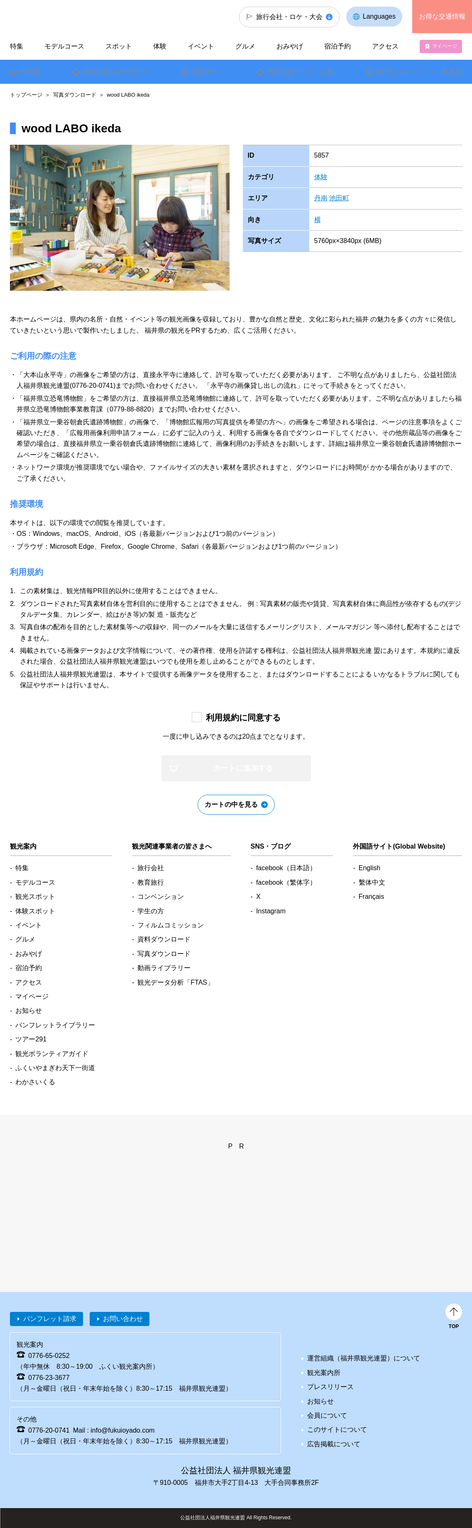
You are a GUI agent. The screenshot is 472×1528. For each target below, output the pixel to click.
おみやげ (289, 46)
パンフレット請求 (49, 1318)
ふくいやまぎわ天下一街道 (55, 1067)
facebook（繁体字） (286, 882)
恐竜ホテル (207, 71)
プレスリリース (330, 1386)
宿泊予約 (337, 46)
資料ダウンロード (164, 939)
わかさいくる (35, 1081)
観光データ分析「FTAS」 (175, 982)
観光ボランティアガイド (51, 1053)
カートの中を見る (231, 804)
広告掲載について (333, 1444)
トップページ (26, 95)
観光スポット (35, 896)
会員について (327, 1415)
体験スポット (35, 911)
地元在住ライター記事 (300, 71)
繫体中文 (372, 882)
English (369, 867)
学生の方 (150, 911)
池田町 (339, 198)
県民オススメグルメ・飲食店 (419, 71)
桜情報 (30, 71)
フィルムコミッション (170, 925)
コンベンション (160, 896)
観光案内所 (323, 1372)
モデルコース (64, 46)
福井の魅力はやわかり (115, 71)
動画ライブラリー (164, 967)
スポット (118, 46)
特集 (16, 46)
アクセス (385, 46)
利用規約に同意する (243, 717)
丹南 (321, 198)
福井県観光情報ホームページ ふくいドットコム (56, 16)
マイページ (444, 46)
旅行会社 (150, 867)
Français (371, 896)
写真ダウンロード (74, 95)
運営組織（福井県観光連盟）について (363, 1358)
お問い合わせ (123, 1318)
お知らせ (28, 1010)
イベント (201, 46)
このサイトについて (337, 1429)
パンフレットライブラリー (55, 1025)
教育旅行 (150, 882)
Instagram (271, 911)
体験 (321, 176)
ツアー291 (30, 1039)
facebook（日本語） (286, 867)
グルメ (245, 46)
